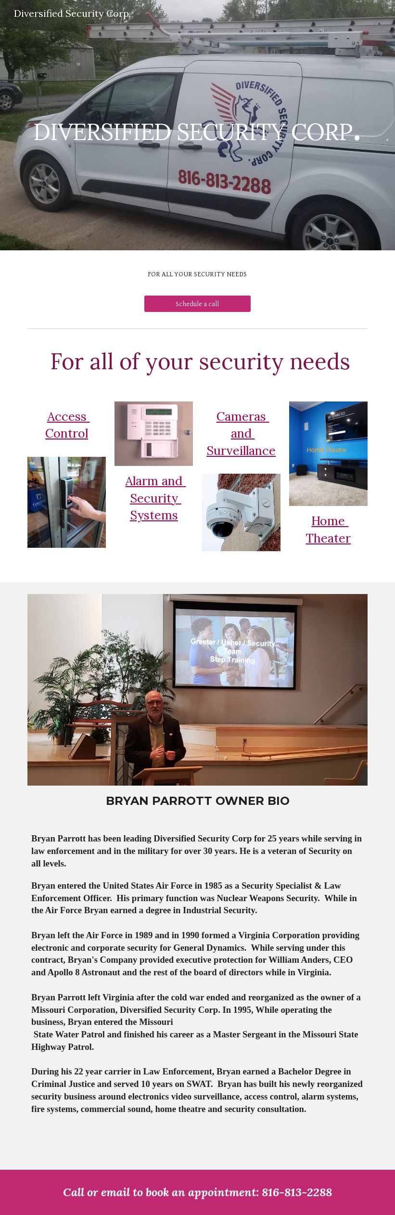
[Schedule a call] (197, 304)
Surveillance (241, 450)
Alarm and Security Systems (155, 498)
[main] (197, 125)
